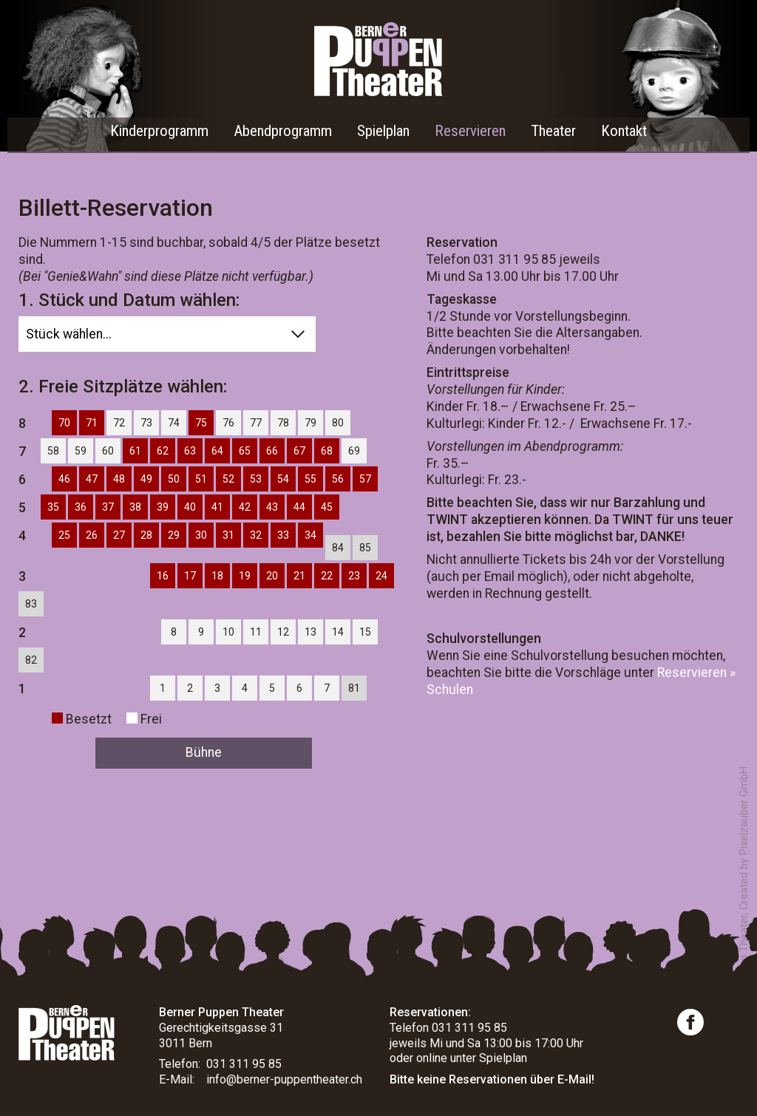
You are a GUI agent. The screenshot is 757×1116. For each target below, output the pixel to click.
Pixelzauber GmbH (744, 810)
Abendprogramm (283, 131)
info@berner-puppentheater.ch (284, 1079)
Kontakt (624, 131)
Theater (553, 131)
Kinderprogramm (159, 131)
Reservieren (470, 131)
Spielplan (383, 131)
